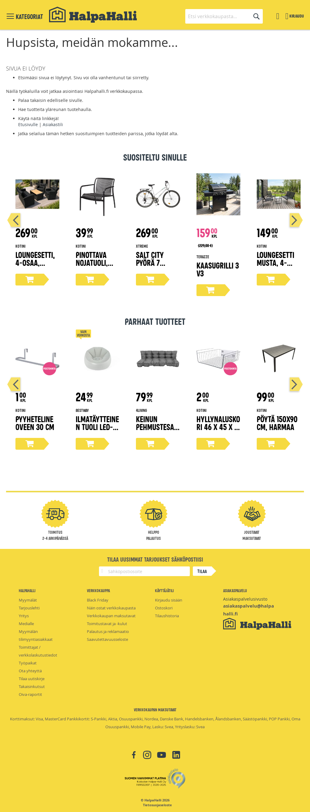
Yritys (24, 615)
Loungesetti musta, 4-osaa (275, 262)
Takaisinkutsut (32, 686)
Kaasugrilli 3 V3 (217, 269)
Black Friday (97, 600)
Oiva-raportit (30, 694)
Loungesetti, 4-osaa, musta (35, 262)
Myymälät (28, 600)
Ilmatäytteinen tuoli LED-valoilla (97, 426)
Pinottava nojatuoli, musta (92, 262)
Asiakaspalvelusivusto (245, 599)
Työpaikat (28, 663)
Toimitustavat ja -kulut (107, 623)
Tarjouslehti (29, 608)
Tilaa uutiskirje (32, 678)
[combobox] (224, 16)
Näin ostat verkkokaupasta (111, 608)
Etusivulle (28, 124)
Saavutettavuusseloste (107, 639)
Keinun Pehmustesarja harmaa (157, 426)
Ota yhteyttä (30, 670)
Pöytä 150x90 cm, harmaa (277, 422)
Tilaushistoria (167, 615)
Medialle (26, 623)
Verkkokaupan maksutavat (111, 615)
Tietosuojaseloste (157, 805)
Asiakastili (53, 124)
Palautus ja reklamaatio (108, 631)
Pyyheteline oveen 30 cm (34, 422)
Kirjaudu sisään (168, 600)
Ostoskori (164, 608)
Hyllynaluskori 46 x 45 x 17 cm (218, 426)
